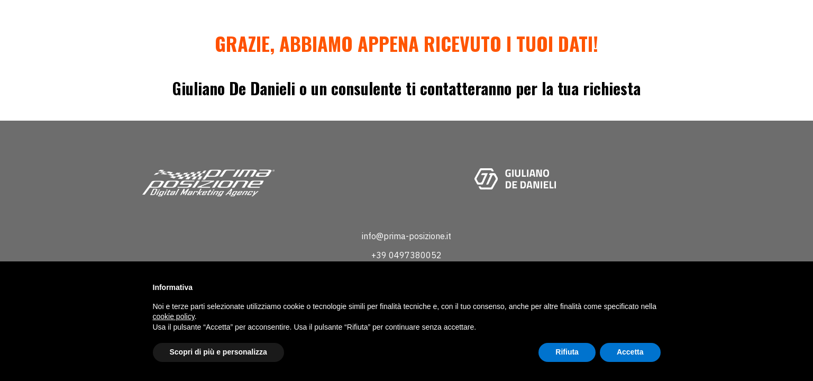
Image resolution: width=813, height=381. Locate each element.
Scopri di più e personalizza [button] (218, 352)
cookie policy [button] (174, 316)
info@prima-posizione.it (406, 236)
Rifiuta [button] (567, 352)
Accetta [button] (630, 352)
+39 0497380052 (406, 255)
